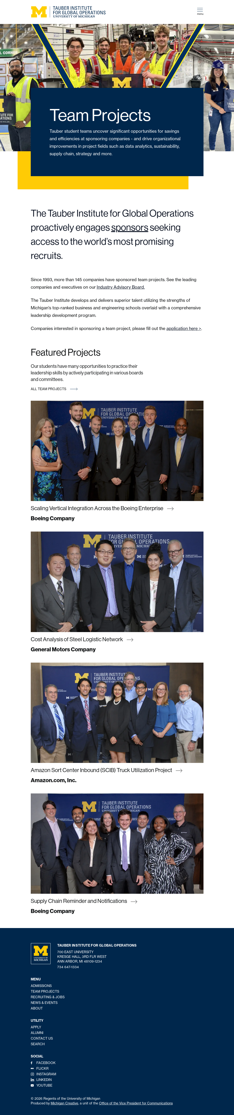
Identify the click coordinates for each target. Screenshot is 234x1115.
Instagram (46, 1074)
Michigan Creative (64, 1103)
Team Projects (45, 991)
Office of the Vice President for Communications (136, 1103)
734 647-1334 (68, 967)
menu (200, 11)
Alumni (37, 1033)
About (37, 1008)
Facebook (46, 1063)
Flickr (42, 1068)
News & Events (44, 1003)
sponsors (129, 227)
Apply (36, 1027)
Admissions (41, 986)
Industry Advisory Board (120, 287)
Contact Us (42, 1038)
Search (38, 1044)
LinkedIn (44, 1080)
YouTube (44, 1085)
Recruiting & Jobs (48, 997)
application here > (183, 328)
